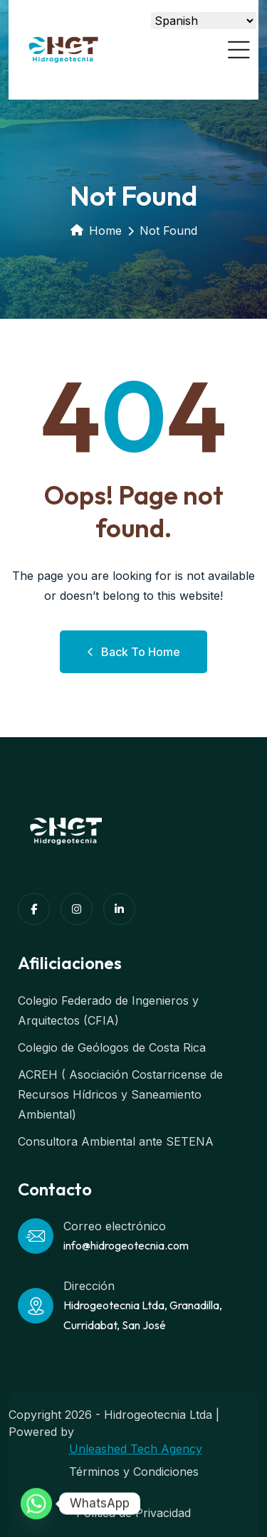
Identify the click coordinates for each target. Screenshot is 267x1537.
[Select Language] (203, 20)
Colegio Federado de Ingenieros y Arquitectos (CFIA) (108, 1010)
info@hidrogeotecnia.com (126, 1245)
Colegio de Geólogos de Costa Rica (112, 1047)
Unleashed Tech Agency (135, 1449)
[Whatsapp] (36, 1503)
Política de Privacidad (133, 1513)
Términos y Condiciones (134, 1471)
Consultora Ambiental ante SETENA (116, 1141)
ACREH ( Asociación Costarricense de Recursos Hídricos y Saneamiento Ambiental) (120, 1094)
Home (96, 230)
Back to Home (133, 652)
